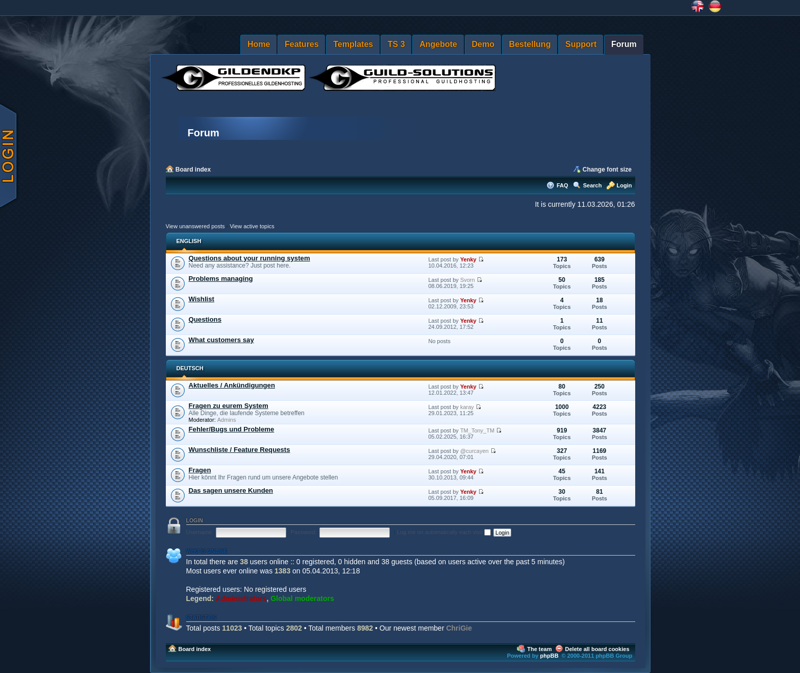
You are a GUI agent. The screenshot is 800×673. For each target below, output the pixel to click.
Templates (353, 44)
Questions (205, 319)
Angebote (438, 44)
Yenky (468, 259)
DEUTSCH (190, 368)
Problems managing (221, 278)
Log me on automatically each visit (444, 532)
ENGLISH (189, 241)
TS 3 (396, 44)
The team (539, 649)
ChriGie (459, 628)
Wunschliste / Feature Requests (239, 449)
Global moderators (302, 598)
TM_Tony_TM (477, 430)
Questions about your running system (249, 258)
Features (302, 44)
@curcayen (474, 451)
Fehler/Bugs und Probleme (231, 429)
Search (592, 185)
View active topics (252, 226)
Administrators (241, 598)
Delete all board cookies (597, 649)
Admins (226, 420)
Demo (483, 44)
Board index (193, 169)
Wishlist (201, 299)
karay (467, 407)
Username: (200, 532)
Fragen (200, 470)
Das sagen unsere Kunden (231, 490)
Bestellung (530, 44)
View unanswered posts (195, 226)
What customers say (221, 340)
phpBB (549, 656)
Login (624, 185)
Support (580, 44)
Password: (303, 532)
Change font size (607, 169)
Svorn (467, 280)
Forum (624, 44)
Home (258, 44)
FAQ (562, 185)
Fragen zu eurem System (228, 406)
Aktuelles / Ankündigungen (232, 385)
